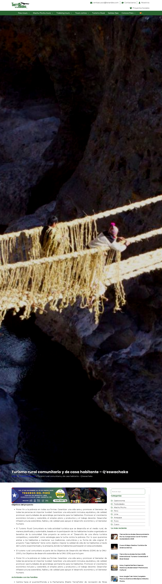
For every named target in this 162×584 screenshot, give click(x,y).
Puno (116, 521)
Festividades (119, 504)
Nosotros (145, 3)
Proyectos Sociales (141, 8)
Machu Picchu (120, 507)
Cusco (116, 524)
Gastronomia (119, 501)
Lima (116, 514)
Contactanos (130, 3)
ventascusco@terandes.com (106, 3)
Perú (116, 511)
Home (14, 476)
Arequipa (118, 518)
